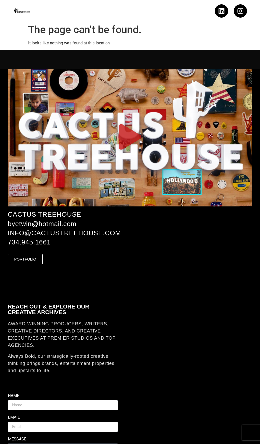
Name (13, 396)
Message (17, 439)
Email (14, 417)
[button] (129, 137)
